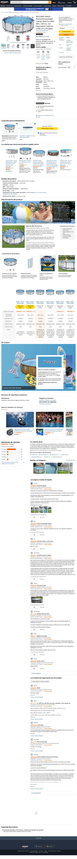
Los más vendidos (38, 6)
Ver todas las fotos (70, 486)
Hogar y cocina (61, 6)
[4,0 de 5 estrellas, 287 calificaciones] (64, 166)
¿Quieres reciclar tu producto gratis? (12, 52)
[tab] (33, 481)
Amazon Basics (47, 6)
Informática (68, 6)
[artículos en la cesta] (74, 2)
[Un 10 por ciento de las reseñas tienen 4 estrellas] (11, 478)
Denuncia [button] (42, 543)
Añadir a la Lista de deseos (66, 57)
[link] (28, 128)
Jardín (2, 12)
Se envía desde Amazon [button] (38, 56)
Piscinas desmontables (34, 12)
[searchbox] (35, 2)
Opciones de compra (40, 333)
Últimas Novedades (27, 6)
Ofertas (54, 6)
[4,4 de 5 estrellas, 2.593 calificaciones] (37, 166)
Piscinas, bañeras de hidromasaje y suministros (14, 12)
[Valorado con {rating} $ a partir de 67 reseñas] (24, 459)
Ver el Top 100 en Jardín (40, 218)
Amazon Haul (9, 6)
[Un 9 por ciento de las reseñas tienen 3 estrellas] (11, 480)
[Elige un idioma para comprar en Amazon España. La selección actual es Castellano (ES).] (54, 2)
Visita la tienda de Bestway (42, 30)
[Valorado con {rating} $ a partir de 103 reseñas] (53, 459)
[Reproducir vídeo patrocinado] (20, 445)
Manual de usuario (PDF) (45, 430)
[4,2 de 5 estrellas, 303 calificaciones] (50, 168)
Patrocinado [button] (4, 435)
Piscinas (26, 12)
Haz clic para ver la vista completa (18, 42)
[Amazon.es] (5, 2)
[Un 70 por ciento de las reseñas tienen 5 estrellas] (11, 475)
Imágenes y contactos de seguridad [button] (47, 426)
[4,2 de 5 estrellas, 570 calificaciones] (23, 165)
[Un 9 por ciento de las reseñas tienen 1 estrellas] (11, 485)
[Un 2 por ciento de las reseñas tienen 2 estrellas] (11, 483)
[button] (3, 5)
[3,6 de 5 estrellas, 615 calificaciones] (9, 168)
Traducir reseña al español (36, 723)
